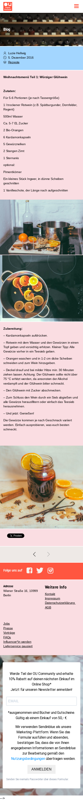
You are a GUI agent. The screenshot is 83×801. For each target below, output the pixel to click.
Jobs (6, 623)
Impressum (52, 598)
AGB (48, 607)
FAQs (7, 637)
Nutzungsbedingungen (28, 759)
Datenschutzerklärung (60, 603)
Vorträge (9, 632)
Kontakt (50, 594)
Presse (8, 628)
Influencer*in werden (17, 641)
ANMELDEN (41, 769)
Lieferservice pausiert (18, 646)
